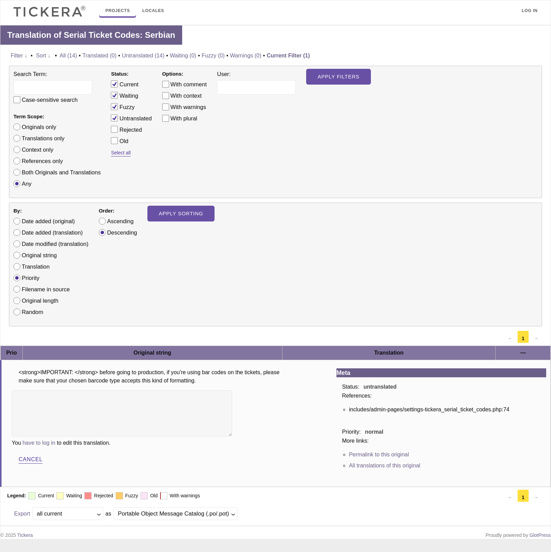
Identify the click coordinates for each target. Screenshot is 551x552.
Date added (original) (48, 221)
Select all (121, 152)
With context (186, 96)
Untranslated (131, 118)
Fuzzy (123, 106)
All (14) (68, 55)
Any (26, 184)
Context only (37, 150)
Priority (30, 278)
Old (119, 140)
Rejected (126, 129)
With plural (183, 118)
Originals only (39, 127)
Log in (530, 10)
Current (124, 83)
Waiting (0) (183, 55)
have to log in (38, 443)
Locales (153, 10)
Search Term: (30, 74)
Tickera (25, 535)
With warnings (188, 107)
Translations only (43, 138)
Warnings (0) (245, 55)
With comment (188, 84)
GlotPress (540, 535)
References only (42, 161)
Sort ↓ (43, 55)
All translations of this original (384, 465)
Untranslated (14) (143, 55)
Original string (39, 255)
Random (32, 312)
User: (223, 74)
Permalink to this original (379, 454)
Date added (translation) (52, 232)
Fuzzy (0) (213, 55)
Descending (122, 232)
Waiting (124, 95)
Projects (117, 10)
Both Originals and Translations (61, 172)
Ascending (120, 221)
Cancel (31, 459)
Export (22, 514)
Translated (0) (99, 55)
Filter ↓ (19, 55)
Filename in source (46, 289)
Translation (36, 266)
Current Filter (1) (288, 55)
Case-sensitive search (49, 100)
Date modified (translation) (55, 244)
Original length (40, 300)
